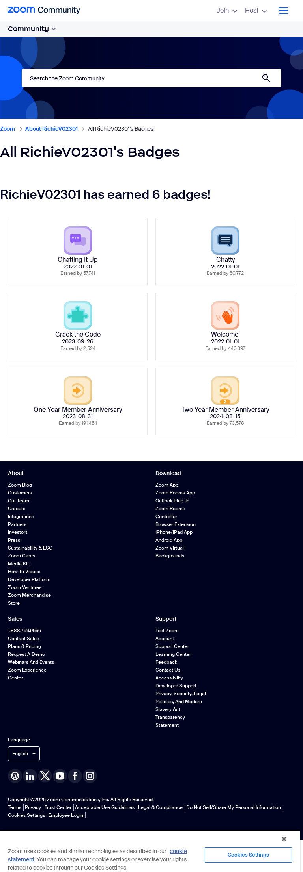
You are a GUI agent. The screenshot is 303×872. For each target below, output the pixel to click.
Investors (18, 532)
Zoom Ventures (24, 587)
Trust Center (58, 807)
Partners (17, 524)
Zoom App (166, 485)
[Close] (284, 839)
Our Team (18, 501)
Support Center (172, 646)
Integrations (21, 516)
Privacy (33, 807)
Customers (20, 493)
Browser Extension (175, 524)
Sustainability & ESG (30, 548)
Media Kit (18, 564)
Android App (168, 540)
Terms (14, 807)
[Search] (151, 78)
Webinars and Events (31, 662)
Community (32, 28)
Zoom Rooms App (175, 493)
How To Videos (24, 571)
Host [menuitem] (256, 10)
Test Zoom (167, 631)
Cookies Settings (26, 815)
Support (165, 618)
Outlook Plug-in (172, 501)
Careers (16, 508)
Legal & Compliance (160, 807)
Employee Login (65, 815)
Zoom (7, 128)
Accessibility (169, 678)
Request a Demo (26, 654)
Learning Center (173, 654)
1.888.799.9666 (24, 631)
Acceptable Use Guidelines (105, 807)
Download (168, 473)
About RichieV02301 (51, 128)
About (16, 473)
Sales (15, 618)
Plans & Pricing (24, 646)
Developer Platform (29, 579)
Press (14, 540)
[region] (150, 851)
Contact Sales (23, 638)
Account (164, 638)
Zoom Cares (21, 556)
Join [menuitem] (227, 10)
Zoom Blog (20, 485)
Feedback (166, 662)
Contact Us (167, 670)
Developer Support (175, 686)
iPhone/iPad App (174, 532)
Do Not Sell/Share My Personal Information (233, 807)
